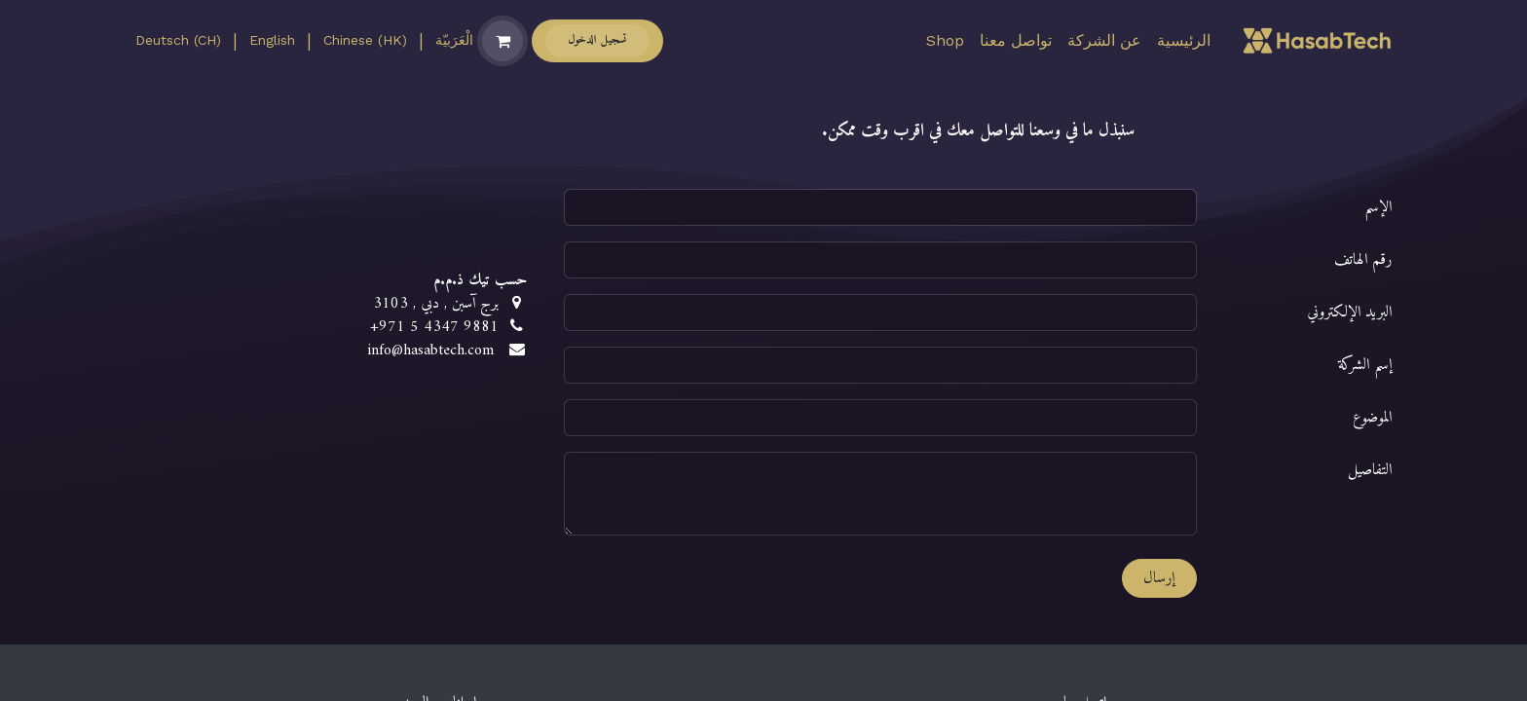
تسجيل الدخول (597, 40)
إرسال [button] (1158, 578)
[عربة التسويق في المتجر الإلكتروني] (502, 40)
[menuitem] (1183, 40)
